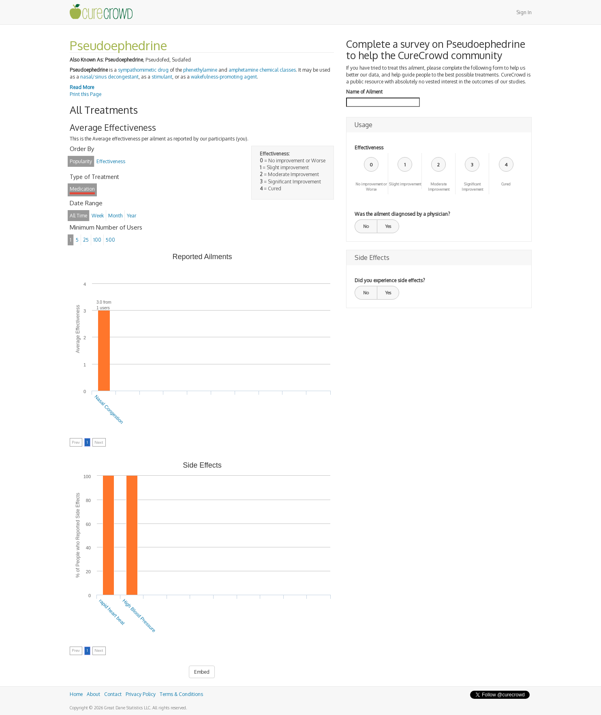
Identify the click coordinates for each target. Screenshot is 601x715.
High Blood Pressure (139, 616)
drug (163, 70)
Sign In (524, 12)
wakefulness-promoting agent (224, 77)
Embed (202, 672)
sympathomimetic (137, 70)
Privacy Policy (141, 694)
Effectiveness (369, 148)
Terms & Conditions (181, 694)
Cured (506, 184)
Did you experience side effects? (390, 280)
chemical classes (277, 70)
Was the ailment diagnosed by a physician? (402, 214)
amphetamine (243, 70)
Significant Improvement (472, 187)
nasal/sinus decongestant (109, 77)
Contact (113, 694)
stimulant (162, 77)
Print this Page (85, 94)
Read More (82, 87)
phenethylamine (200, 70)
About (93, 694)
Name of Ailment (364, 92)
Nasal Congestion (108, 409)
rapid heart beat (112, 612)
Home (76, 694)
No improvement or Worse (371, 187)
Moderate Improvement (438, 187)
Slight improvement (405, 184)
